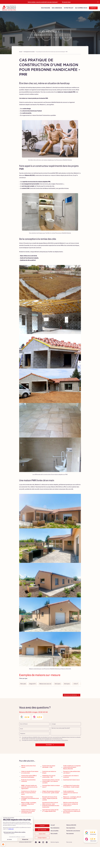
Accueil (20, 51)
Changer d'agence (42, 837)
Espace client (42, 833)
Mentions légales (55, 842)
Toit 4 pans (67, 683)
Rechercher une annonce (73, 830)
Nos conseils (54, 833)
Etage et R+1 (32, 683)
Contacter (42, 825)
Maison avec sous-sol (45, 683)
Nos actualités (54, 830)
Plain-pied (23, 683)
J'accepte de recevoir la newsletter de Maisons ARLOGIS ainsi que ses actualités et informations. (43, 740)
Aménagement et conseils (29, 51)
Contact (93, 7)
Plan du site (69, 842)
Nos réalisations (55, 828)
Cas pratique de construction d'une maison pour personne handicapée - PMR (51, 51)
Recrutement (70, 833)
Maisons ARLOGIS (71, 825)
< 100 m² (75, 683)
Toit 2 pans (57, 683)
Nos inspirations (70, 828)
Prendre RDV (42, 830)
